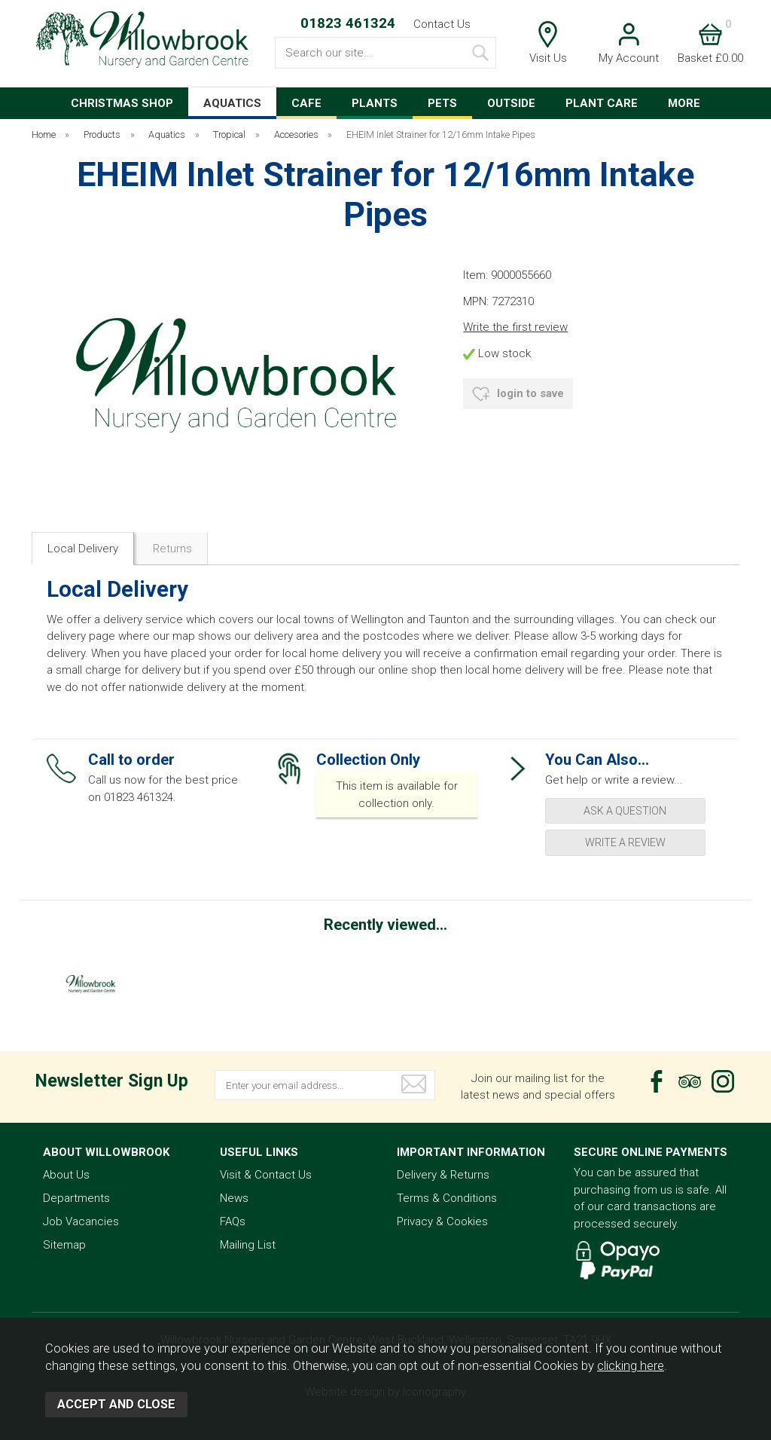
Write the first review (515, 327)
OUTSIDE (511, 103)
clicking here (630, 1366)
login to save (518, 394)
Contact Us (442, 24)
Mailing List (248, 1245)
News (234, 1198)
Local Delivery (82, 548)
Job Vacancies (81, 1221)
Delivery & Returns (443, 1175)
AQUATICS (232, 103)
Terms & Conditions (447, 1198)
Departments (76, 1198)
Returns (172, 548)
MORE (684, 103)
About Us (66, 1175)
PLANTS (375, 103)
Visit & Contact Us (266, 1175)
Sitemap (64, 1245)
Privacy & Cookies (442, 1221)
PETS (442, 103)
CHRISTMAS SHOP (122, 103)
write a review (625, 842)
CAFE (306, 103)
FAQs (232, 1221)
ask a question (625, 811)
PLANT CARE (601, 103)
